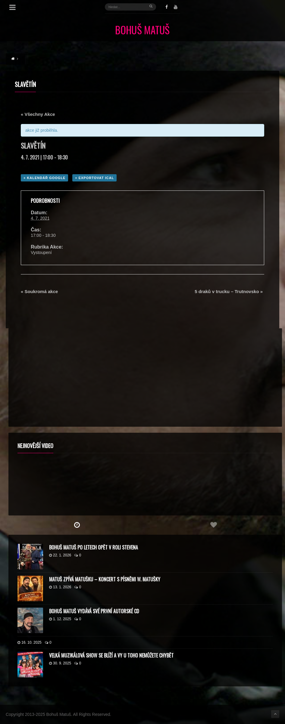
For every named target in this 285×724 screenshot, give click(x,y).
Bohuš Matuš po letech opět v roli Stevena (93, 547)
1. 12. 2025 (60, 619)
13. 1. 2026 (60, 587)
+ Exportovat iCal (94, 178)
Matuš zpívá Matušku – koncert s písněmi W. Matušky (104, 579)
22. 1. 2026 (60, 555)
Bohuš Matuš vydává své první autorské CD (94, 611)
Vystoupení (41, 252)
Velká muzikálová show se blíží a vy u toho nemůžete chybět (111, 655)
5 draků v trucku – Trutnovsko (229, 291)
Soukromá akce (39, 291)
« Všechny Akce (38, 114)
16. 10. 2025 (29, 642)
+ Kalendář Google (44, 178)
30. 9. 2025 (60, 663)
